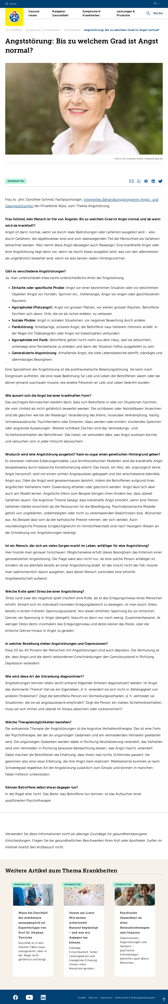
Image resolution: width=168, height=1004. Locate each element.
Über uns (93, 995)
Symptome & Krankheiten (42, 30)
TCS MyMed (13, 30)
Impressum (106, 995)
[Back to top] (164, 1000)
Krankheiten (72, 30)
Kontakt (82, 995)
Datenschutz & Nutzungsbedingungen (135, 995)
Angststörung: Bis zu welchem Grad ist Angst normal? (121, 30)
